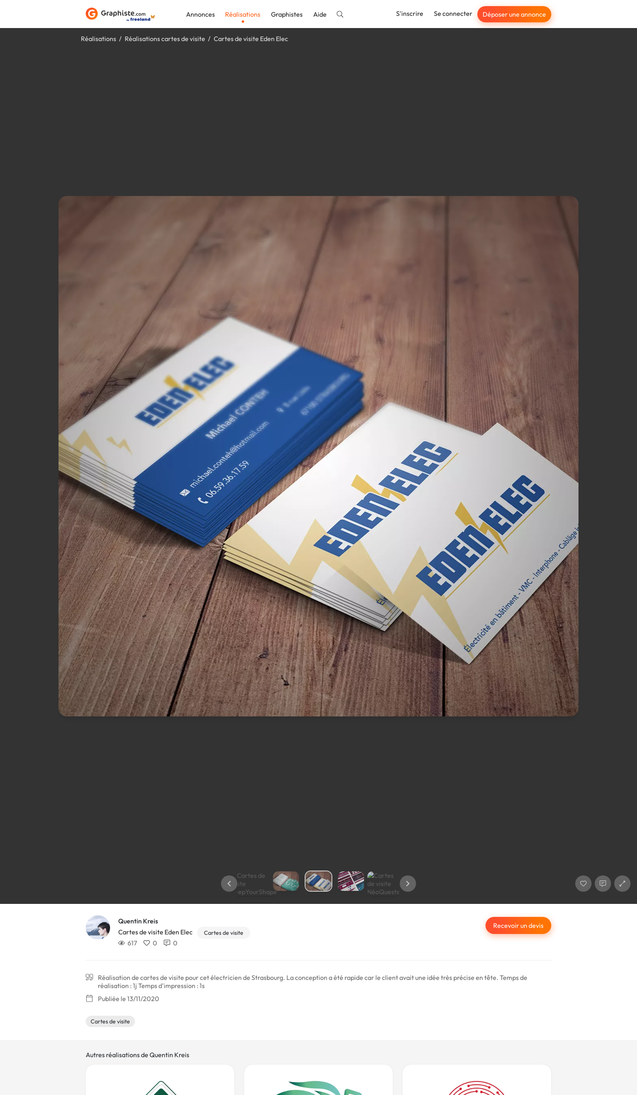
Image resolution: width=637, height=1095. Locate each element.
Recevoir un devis (518, 925)
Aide (320, 14)
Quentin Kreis (138, 921)
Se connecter (453, 13)
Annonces (200, 14)
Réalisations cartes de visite (165, 39)
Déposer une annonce (514, 14)
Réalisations (242, 14)
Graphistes (287, 14)
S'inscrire (409, 13)
